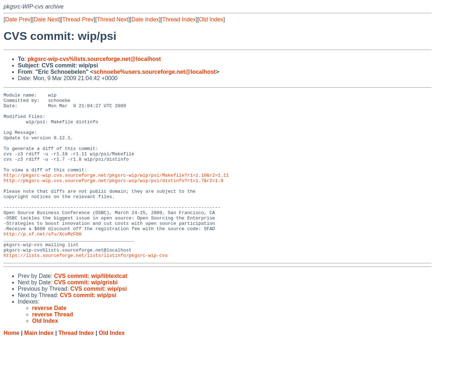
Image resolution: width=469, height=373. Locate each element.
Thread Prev (78, 19)
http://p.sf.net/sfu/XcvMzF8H (42, 262)
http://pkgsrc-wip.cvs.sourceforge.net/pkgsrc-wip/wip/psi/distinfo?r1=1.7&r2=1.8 (113, 198)
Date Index (145, 19)
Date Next (46, 19)
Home (11, 366)
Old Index (211, 19)
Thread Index (179, 19)
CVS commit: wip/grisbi (86, 315)
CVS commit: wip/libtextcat (90, 309)
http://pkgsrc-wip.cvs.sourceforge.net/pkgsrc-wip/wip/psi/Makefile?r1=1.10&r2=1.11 (116, 192)
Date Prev (17, 19)
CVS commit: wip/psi (98, 322)
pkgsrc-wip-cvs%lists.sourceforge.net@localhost (94, 59)
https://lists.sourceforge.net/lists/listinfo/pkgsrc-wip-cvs (86, 288)
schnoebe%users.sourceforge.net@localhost (154, 72)
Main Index (39, 366)
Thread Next (112, 19)
